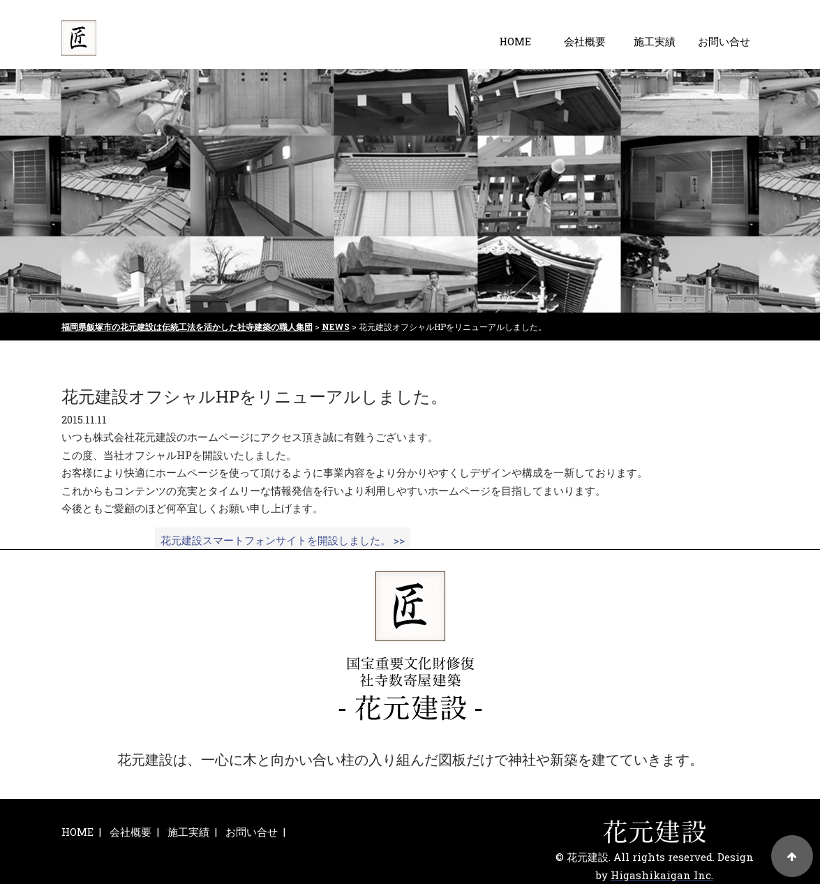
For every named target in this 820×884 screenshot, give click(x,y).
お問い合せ (724, 41)
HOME (515, 41)
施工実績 (655, 41)
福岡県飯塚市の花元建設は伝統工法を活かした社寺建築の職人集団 (187, 326)
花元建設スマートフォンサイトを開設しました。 (283, 540)
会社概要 (585, 41)
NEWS (336, 326)
